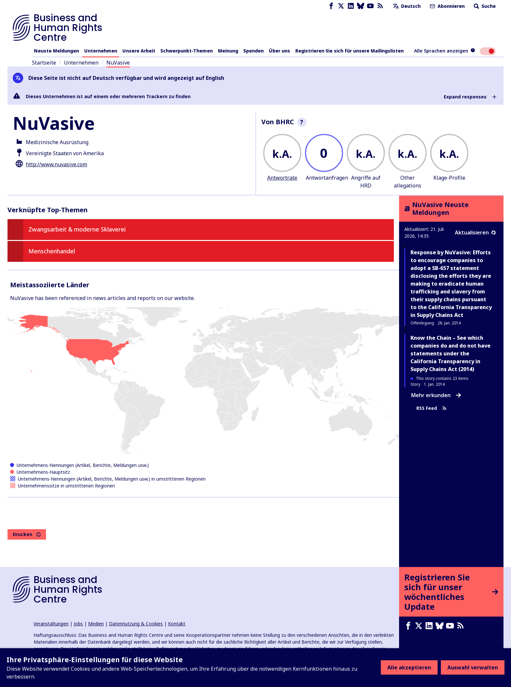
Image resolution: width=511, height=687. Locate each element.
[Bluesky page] (360, 6)
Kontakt (176, 623)
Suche (484, 6)
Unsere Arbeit (138, 51)
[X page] (341, 6)
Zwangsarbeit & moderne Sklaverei (77, 229)
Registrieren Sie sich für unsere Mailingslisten (349, 51)
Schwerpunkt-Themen (187, 51)
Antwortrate (282, 177)
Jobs (78, 623)
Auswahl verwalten (472, 667)
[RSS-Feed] (380, 6)
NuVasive (118, 62)
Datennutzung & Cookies (136, 623)
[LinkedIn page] (351, 6)
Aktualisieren (475, 232)
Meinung (228, 51)
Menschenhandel (51, 251)
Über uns (279, 51)
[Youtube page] (370, 6)
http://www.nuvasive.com (56, 164)
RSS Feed (431, 408)
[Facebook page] (331, 6)
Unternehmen (100, 51)
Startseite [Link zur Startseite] (44, 62)
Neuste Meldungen (56, 51)
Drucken (27, 534)
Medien (96, 623)
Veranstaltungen (51, 623)
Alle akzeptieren (409, 667)
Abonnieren (446, 6)
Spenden (253, 51)
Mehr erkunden (436, 395)
